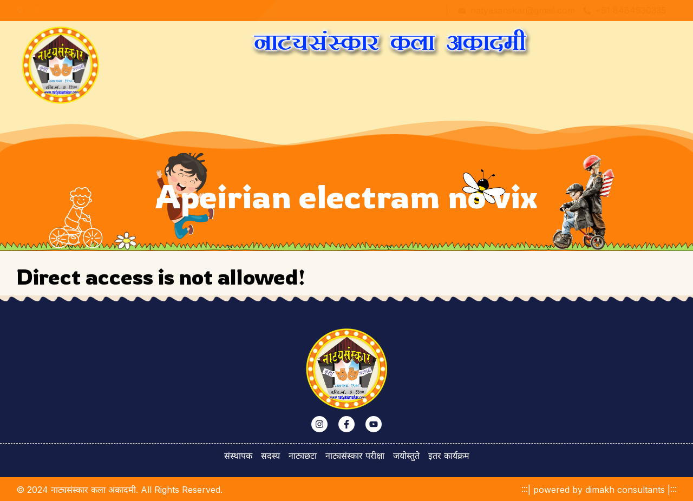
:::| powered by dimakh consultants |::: (599, 489)
